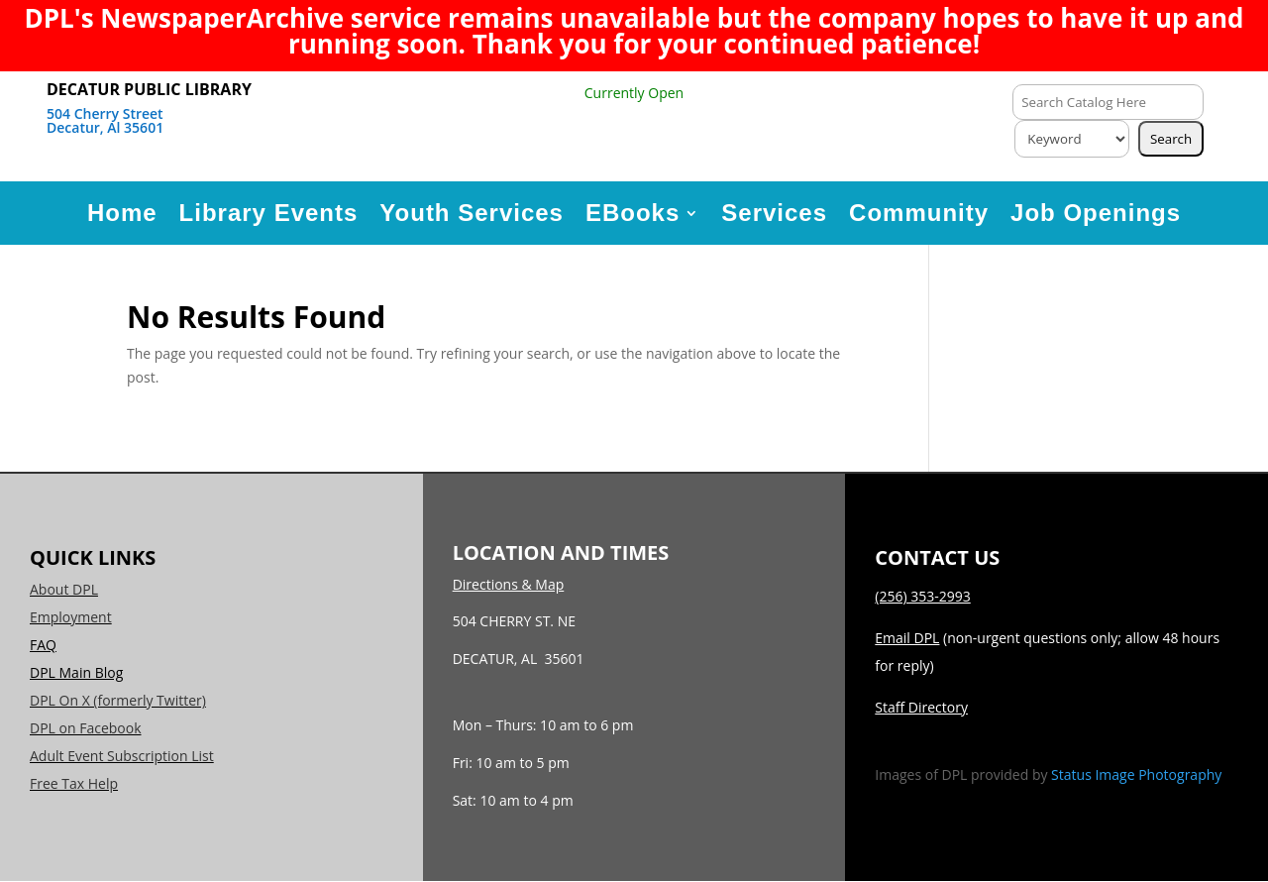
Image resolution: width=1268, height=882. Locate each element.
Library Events (269, 212)
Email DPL (907, 637)
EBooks (632, 212)
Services (774, 212)
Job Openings (1095, 212)
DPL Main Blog (76, 672)
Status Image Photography (1136, 774)
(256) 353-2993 (922, 596)
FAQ (43, 644)
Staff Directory (921, 707)
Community (919, 212)
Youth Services (471, 212)
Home (122, 212)
